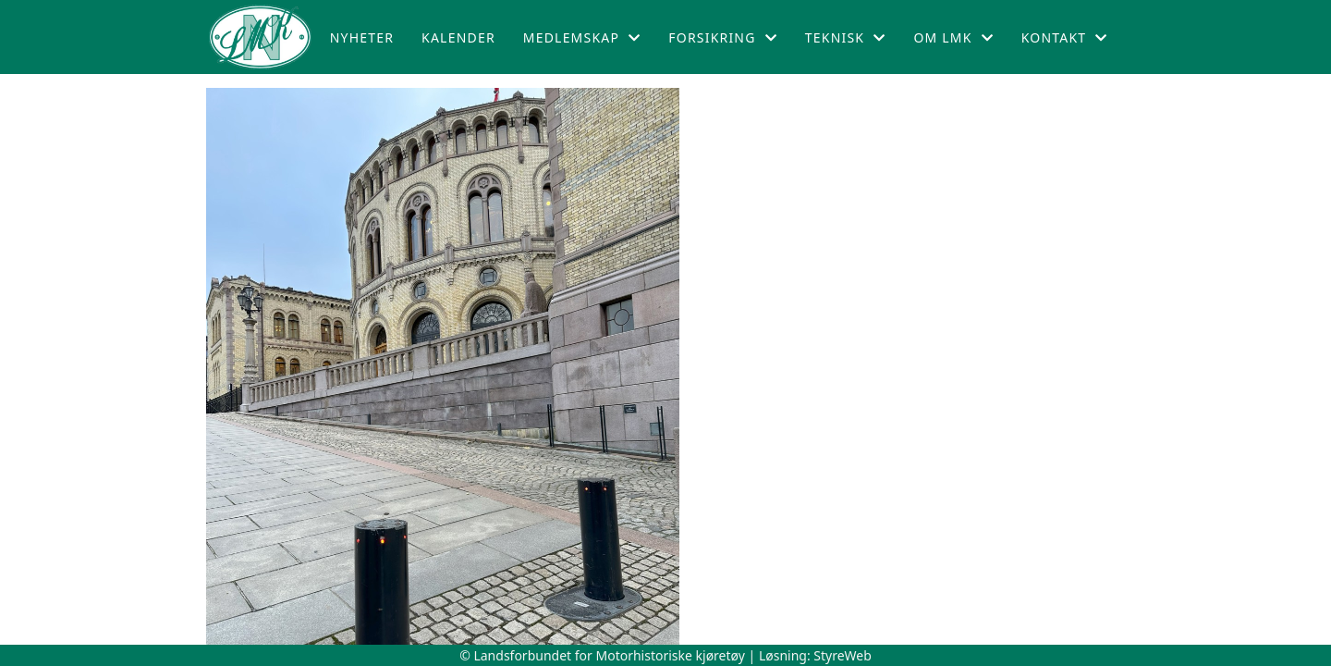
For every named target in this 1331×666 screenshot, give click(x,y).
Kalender (458, 37)
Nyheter (362, 37)
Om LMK (953, 37)
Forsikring (722, 37)
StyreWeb (842, 655)
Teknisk (845, 37)
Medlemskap (582, 37)
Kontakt (1064, 37)
